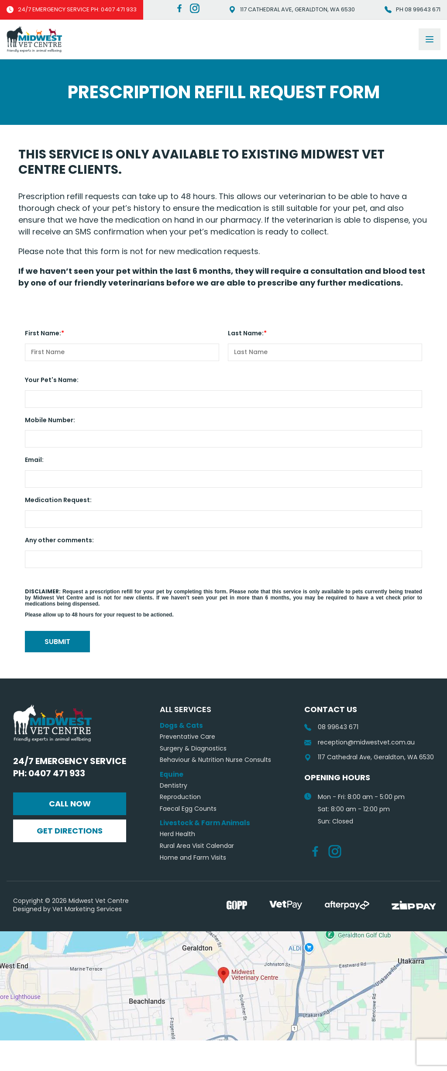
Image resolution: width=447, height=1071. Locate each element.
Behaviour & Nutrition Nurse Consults (215, 790)
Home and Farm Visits (193, 888)
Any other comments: (59, 540)
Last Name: (246, 333)
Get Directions (70, 861)
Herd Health (177, 865)
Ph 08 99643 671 (412, 9)
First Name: (43, 333)
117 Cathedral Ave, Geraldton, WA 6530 (292, 9)
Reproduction (180, 827)
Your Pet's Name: (52, 379)
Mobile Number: (50, 420)
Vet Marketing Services (87, 939)
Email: (34, 459)
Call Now (70, 834)
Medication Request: (58, 500)
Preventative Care (187, 767)
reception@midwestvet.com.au (359, 773)
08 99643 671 (331, 758)
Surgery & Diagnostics (193, 779)
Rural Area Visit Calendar (197, 876)
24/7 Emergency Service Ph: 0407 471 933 (69, 797)
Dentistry (173, 816)
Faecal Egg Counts (188, 839)
